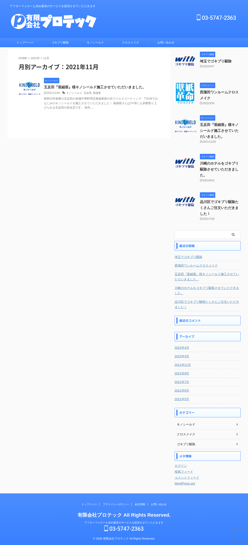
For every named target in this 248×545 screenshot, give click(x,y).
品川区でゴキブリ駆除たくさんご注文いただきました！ (219, 208)
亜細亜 (97, 92)
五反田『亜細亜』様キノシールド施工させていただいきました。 (95, 87)
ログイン (181, 465)
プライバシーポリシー (116, 504)
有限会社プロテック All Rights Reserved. (124, 515)
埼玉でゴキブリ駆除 (216, 61)
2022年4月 (182, 347)
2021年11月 (183, 365)
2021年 (35, 58)
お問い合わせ (165, 42)
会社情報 (140, 504)
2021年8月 (182, 373)
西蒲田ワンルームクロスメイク (196, 265)
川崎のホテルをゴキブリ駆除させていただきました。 (219, 169)
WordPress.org (185, 483)
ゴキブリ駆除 (60, 42)
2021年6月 (182, 390)
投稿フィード (184, 471)
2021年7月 (182, 382)
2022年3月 (182, 356)
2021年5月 (182, 399)
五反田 (88, 92)
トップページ (25, 42)
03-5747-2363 (216, 18)
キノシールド (95, 42)
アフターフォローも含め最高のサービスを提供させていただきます (123, 522)
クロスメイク (130, 42)
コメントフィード (187, 477)
